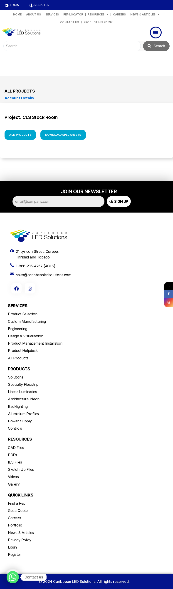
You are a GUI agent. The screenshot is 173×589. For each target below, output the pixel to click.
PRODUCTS (19, 368)
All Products (18, 358)
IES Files (15, 462)
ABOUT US (33, 14)
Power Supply (20, 421)
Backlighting (17, 406)
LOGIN (14, 5)
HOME (17, 14)
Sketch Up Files (21, 469)
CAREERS (119, 14)
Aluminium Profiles (23, 413)
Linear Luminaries (22, 391)
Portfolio (15, 525)
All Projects (20, 91)
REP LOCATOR (73, 14)
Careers (14, 518)
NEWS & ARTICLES (145, 14)
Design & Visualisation (25, 336)
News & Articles (21, 532)
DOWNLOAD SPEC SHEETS (63, 134)
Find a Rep (16, 503)
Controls (15, 428)
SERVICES (52, 14)
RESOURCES (98, 14)
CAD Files (16, 447)
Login (12, 547)
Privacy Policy (19, 540)
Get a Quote (18, 510)
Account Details (19, 98)
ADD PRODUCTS (20, 134)
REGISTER (42, 5)
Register (14, 554)
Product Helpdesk (23, 350)
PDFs (12, 455)
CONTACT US (69, 22)
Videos (13, 476)
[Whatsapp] (13, 577)
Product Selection (22, 314)
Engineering (17, 328)
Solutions (15, 377)
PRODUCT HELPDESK (98, 22)
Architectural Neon (24, 399)
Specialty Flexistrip (23, 384)
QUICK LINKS (20, 495)
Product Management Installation (35, 343)
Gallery (14, 484)
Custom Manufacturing (27, 321)
